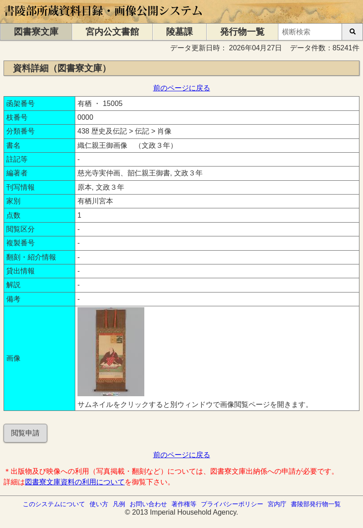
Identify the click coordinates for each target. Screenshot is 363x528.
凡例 (119, 504)
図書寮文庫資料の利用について (75, 482)
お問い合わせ (148, 504)
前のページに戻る (181, 88)
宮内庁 (277, 504)
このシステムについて (54, 504)
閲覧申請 (25, 433)
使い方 (99, 504)
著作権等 (183, 504)
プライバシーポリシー (232, 504)
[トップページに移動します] (104, 19)
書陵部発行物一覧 (316, 504)
